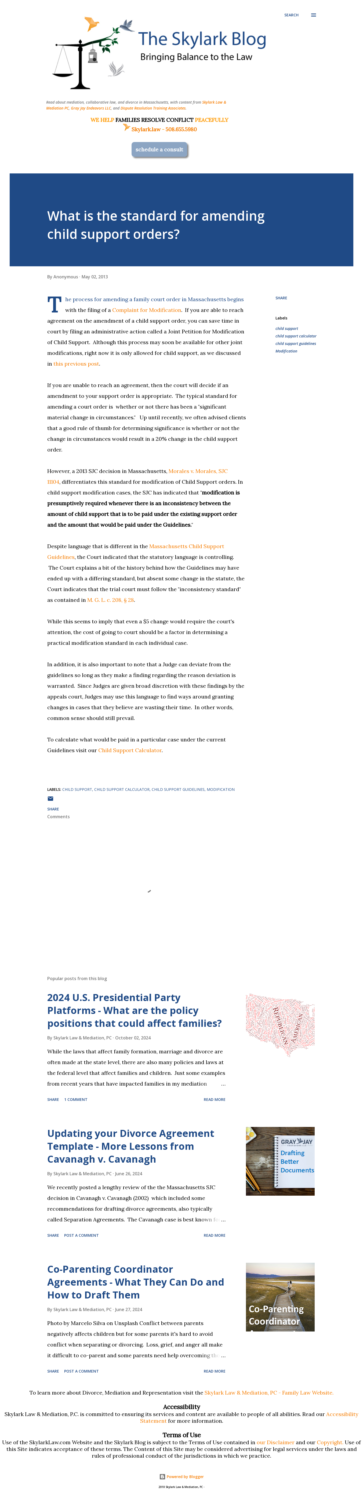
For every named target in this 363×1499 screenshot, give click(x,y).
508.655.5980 (181, 129)
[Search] (291, 15)
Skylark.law (141, 129)
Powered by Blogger (181, 1476)
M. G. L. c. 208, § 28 (110, 599)
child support (286, 328)
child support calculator (296, 336)
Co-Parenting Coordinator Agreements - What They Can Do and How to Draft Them (135, 1281)
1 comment (76, 1099)
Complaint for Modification (146, 310)
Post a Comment (81, 1235)
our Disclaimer (276, 1442)
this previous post (76, 363)
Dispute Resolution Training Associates (153, 108)
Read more (215, 1099)
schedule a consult (159, 149)
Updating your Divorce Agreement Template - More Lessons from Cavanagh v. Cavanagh (130, 1146)
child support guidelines (295, 343)
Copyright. (330, 1442)
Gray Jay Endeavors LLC (91, 108)
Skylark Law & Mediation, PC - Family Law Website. (269, 1392)
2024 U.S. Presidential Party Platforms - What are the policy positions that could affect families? (134, 1010)
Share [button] (281, 297)
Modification (286, 351)
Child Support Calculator (130, 750)
